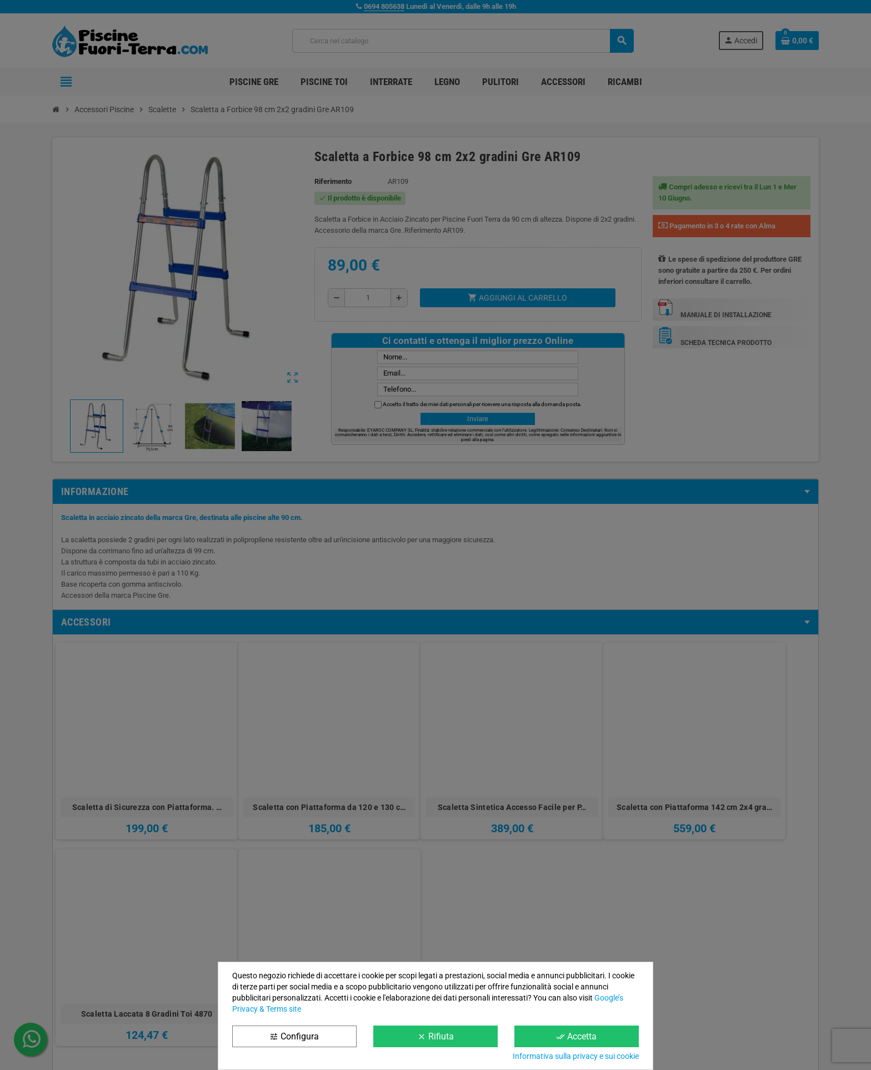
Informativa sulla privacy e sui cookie (576, 1056)
